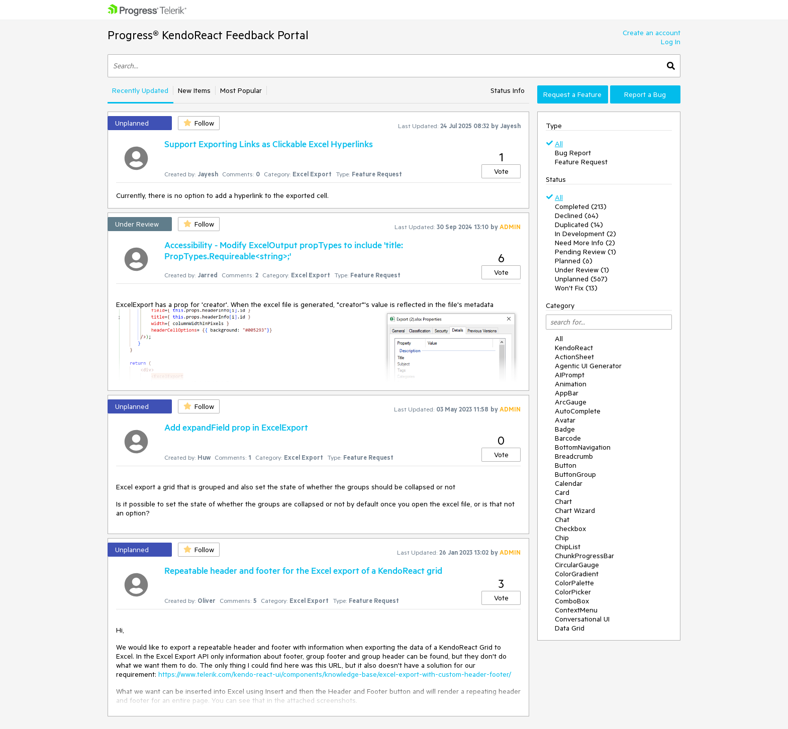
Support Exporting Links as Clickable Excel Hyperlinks (268, 143)
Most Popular (241, 90)
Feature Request (581, 161)
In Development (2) (585, 233)
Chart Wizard (575, 510)
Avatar (565, 420)
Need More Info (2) (585, 242)
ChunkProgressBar (584, 555)
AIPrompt (569, 374)
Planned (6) (574, 260)
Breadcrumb (574, 456)
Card (562, 492)
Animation (570, 383)
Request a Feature (572, 94)
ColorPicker (573, 591)
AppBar (566, 392)
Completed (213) (581, 206)
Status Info (507, 90)
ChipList (567, 546)
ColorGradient (577, 573)
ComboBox (572, 600)
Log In (670, 41)
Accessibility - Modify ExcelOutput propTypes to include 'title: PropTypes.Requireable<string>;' (283, 250)
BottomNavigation (583, 447)
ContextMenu (576, 609)
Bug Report (573, 152)
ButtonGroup (575, 474)
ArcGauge (570, 401)
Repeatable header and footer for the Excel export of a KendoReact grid (303, 570)
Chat (562, 519)
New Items (194, 90)
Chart (563, 501)
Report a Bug (645, 94)
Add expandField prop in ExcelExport (236, 427)
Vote (501, 171)
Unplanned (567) (581, 278)
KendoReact (574, 347)
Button (565, 465)
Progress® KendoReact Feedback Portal (208, 35)
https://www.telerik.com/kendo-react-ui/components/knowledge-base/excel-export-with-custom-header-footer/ (334, 674)
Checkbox (570, 528)
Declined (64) (577, 215)
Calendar (568, 483)
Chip (562, 537)
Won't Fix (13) (576, 287)
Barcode (568, 438)
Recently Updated (140, 90)
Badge (565, 429)
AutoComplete (578, 410)
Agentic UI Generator (588, 365)
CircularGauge (577, 564)
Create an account (651, 32)
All (559, 143)
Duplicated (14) (579, 224)
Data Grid (569, 628)
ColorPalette (574, 582)
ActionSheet (574, 356)
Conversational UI (582, 618)
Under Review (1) (582, 269)
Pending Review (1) (585, 251)
